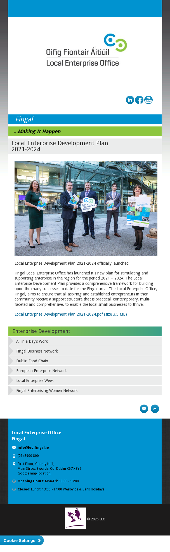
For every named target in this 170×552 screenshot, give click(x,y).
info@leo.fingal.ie (33, 448)
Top (155, 409)
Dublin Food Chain (32, 361)
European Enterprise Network (41, 370)
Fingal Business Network (37, 351)
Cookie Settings (19, 540)
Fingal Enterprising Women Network (47, 390)
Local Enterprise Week (35, 380)
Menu (153, 8)
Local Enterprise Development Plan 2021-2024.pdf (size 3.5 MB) (71, 314)
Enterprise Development (41, 331)
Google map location (34, 473)
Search (142, 8)
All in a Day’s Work (32, 341)
